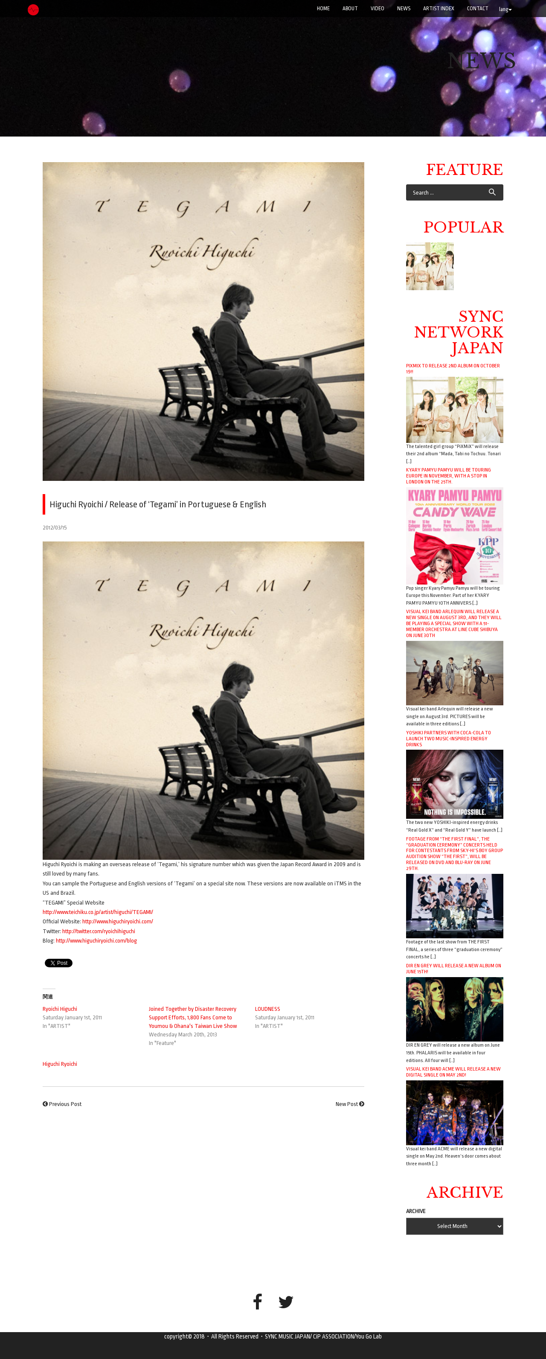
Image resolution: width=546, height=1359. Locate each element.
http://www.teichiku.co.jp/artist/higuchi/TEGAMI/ (98, 912)
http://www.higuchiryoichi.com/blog (96, 940)
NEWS (403, 9)
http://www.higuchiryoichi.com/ (117, 921)
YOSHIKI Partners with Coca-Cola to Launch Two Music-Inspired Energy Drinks (448, 739)
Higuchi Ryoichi (60, 1064)
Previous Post (65, 1104)
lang (505, 9)
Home (323, 9)
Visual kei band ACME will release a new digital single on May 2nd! (453, 1072)
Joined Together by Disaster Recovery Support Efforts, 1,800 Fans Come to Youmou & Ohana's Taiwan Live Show (193, 1017)
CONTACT (477, 9)
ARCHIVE (416, 1211)
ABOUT (350, 9)
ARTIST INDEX (438, 9)
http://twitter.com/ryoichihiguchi (98, 931)
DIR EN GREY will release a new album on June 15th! (453, 969)
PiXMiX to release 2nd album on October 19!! (453, 369)
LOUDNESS (267, 1009)
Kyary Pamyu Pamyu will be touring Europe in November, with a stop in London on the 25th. (448, 476)
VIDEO (377, 9)
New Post (347, 1104)
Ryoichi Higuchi (60, 1009)
